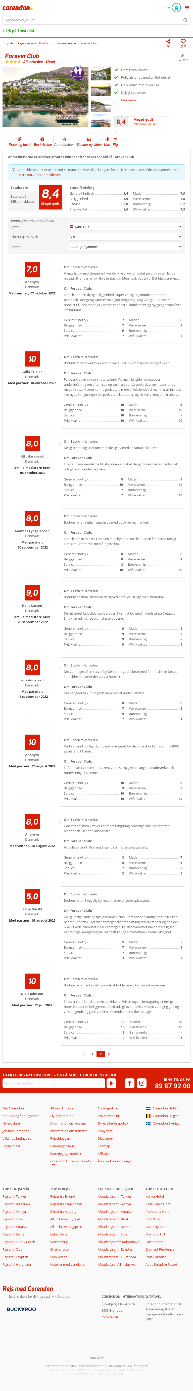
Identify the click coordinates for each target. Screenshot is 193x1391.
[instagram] (142, 1083)
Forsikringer (11, 1146)
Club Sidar (153, 1219)
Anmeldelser (64, 144)
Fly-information (61, 1115)
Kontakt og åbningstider (21, 1115)
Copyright (105, 1131)
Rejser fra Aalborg (63, 1211)
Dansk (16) (80, 226)
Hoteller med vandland (67, 1264)
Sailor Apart (154, 1241)
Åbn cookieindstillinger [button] (115, 1161)
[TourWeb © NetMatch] (97, 1357)
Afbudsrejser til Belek (113, 1219)
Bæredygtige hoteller (65, 1153)
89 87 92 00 (172, 1086)
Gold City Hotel (157, 1226)
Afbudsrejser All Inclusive (116, 1264)
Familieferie (58, 1257)
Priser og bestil (20, 144)
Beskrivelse (43, 144)
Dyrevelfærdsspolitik (113, 1123)
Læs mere (128, 100)
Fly (115, 144)
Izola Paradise (156, 1257)
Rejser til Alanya (14, 1211)
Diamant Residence (160, 1249)
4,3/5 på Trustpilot (18, 30)
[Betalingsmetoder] (21, 1309)
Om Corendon (13, 1108)
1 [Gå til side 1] (92, 1054)
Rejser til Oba (12, 1249)
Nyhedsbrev (12, 1123)
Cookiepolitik (107, 1108)
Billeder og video (89, 144)
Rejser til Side (12, 1219)
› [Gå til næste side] (109, 1056)
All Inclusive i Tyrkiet (65, 1219)
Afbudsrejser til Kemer (114, 1226)
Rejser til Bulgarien (16, 1204)
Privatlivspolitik (109, 1115)
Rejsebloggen (60, 1138)
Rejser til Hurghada (17, 1264)
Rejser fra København (66, 1204)
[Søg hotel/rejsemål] (96, 20)
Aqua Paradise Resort (161, 1264)
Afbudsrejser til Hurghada (117, 1257)
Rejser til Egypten (15, 1257)
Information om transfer (68, 1131)
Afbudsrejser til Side (112, 1234)
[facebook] (129, 1083)
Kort (107, 144)
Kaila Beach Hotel (158, 1204)
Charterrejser (60, 1249)
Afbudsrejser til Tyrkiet (114, 1196)
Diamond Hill (155, 1234)
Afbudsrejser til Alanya (114, 1204)
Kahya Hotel (155, 1196)
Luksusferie (58, 1234)
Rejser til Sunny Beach (19, 1241)
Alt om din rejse (61, 1108)
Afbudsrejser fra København (118, 1241)
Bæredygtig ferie (62, 1146)
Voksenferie (59, 1241)
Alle (72, 236)
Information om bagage (68, 1123)
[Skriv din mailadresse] (54, 1083)
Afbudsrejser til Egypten (115, 1249)
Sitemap (104, 1146)
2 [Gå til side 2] (101, 1054)
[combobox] (96, 20)
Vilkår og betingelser (18, 1138)
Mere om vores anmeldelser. (39, 174)
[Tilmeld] (111, 1083)
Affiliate (103, 1153)
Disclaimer (105, 1138)
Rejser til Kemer (14, 1234)
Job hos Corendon (16, 1131)
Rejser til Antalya (15, 1226)
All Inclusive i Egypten (66, 1226)
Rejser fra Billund (62, 1196)
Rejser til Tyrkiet (14, 1196)
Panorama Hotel (158, 1211)
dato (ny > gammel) (84, 246)
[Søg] (185, 20)
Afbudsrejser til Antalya (115, 1211)
